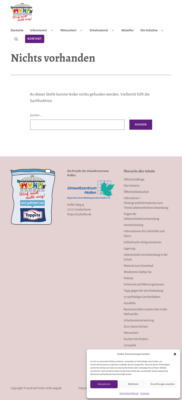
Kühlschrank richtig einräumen (142, 242)
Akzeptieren (104, 384)
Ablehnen (133, 384)
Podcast (128, 278)
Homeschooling (133, 225)
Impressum (144, 393)
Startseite (17, 30)
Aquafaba (129, 303)
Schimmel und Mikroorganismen (144, 284)
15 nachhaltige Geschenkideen (142, 297)
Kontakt (34, 38)
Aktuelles (127, 30)
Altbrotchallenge (134, 179)
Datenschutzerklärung (128, 393)
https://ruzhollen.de (79, 214)
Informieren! (38, 30)
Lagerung (129, 248)
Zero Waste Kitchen (136, 326)
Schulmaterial (99, 30)
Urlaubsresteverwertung (139, 320)
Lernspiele (130, 345)
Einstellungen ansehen (163, 384)
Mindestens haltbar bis (138, 272)
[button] (175, 354)
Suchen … (36, 115)
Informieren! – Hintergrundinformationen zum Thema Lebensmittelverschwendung (146, 203)
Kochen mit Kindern (136, 339)
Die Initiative (149, 30)
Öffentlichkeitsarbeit (136, 192)
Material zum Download (138, 265)
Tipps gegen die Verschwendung (143, 290)
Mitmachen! (68, 30)
